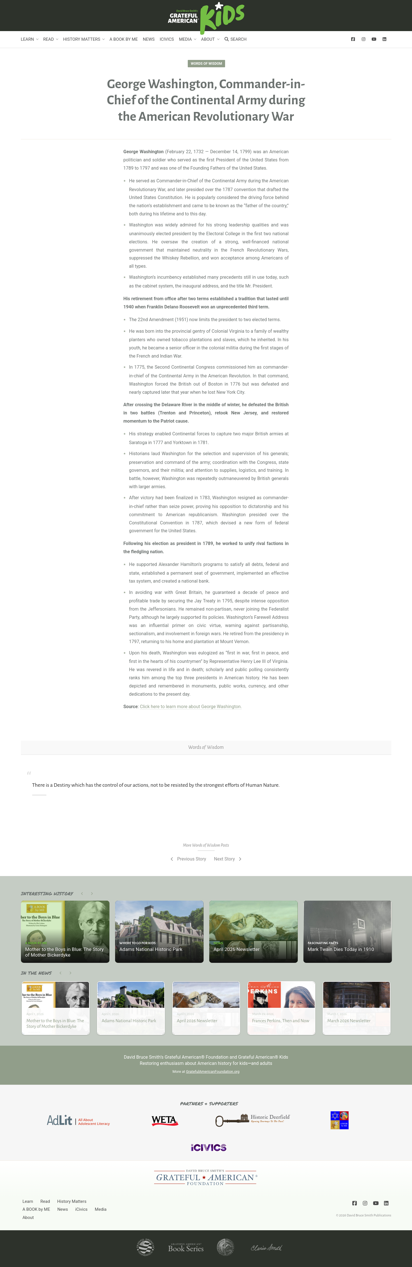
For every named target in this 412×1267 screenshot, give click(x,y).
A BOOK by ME (123, 39)
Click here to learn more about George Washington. (191, 706)
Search (235, 39)
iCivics (167, 39)
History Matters (81, 39)
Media (185, 39)
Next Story (228, 859)
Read (48, 39)
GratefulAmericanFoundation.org (213, 1071)
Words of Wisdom (206, 64)
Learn (27, 39)
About (208, 39)
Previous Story (188, 859)
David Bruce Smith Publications (369, 1215)
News (148, 39)
